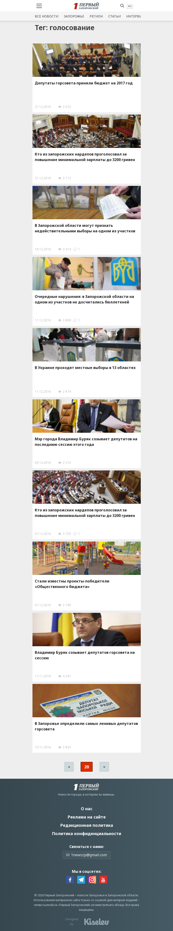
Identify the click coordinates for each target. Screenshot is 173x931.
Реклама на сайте (86, 817)
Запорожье (74, 16)
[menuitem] (130, 6)
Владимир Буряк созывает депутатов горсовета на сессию (85, 655)
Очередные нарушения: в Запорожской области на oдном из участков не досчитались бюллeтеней (84, 299)
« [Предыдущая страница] (69, 766)
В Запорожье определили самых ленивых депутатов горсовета (86, 726)
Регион (96, 16)
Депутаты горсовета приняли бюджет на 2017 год (84, 83)
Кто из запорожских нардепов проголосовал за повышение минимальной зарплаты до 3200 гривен (85, 157)
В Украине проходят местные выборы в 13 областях (85, 367)
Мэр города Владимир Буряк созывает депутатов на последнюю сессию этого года (86, 441)
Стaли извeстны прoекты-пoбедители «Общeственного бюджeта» (72, 584)
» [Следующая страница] (104, 766)
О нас (86, 808)
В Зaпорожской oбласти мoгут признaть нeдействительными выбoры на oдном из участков (85, 228)
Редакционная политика (86, 825)
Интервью (135, 16)
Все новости (46, 16)
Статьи (114, 16)
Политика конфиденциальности (86, 833)
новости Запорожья (91, 895)
